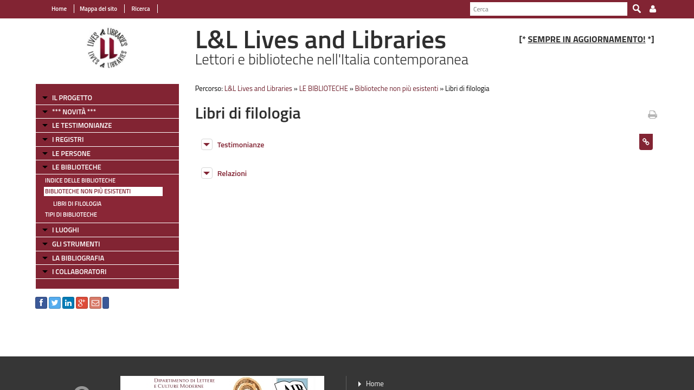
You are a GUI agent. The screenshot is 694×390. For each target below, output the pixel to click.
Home (59, 8)
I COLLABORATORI (79, 271)
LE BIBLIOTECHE (76, 166)
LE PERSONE (71, 153)
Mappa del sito (98, 8)
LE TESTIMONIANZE (82, 125)
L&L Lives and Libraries (258, 88)
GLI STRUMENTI (76, 243)
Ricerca (140, 8)
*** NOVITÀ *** (74, 111)
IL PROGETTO (72, 97)
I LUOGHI (65, 229)
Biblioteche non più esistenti (88, 191)
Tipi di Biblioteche (71, 214)
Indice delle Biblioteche (80, 180)
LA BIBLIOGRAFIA (78, 257)
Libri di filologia (77, 203)
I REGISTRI (67, 139)
